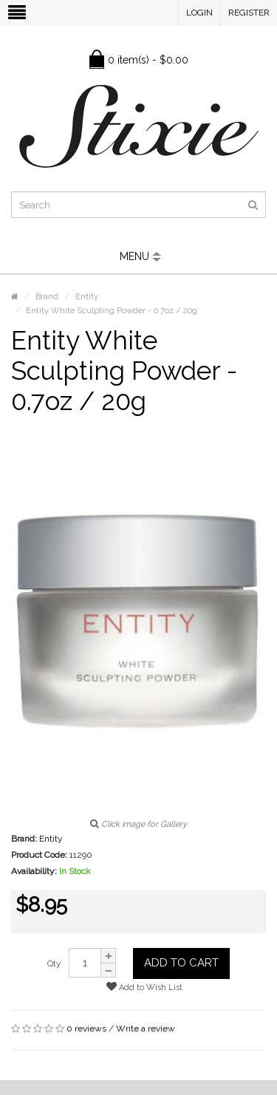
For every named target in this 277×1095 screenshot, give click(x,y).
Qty (54, 963)
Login (199, 12)
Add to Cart (181, 962)
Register (249, 12)
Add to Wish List (144, 986)
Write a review (145, 1028)
